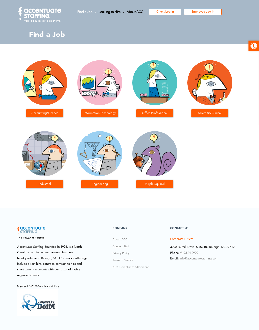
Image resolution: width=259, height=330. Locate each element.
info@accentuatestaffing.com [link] (198, 258)
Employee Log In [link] (202, 11)
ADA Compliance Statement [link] (131, 267)
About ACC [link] (135, 12)
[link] (253, 46)
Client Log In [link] (165, 11)
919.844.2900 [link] (189, 253)
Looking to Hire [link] (110, 12)
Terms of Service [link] (123, 260)
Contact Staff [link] (121, 246)
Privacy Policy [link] (121, 253)
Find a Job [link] (84, 12)
